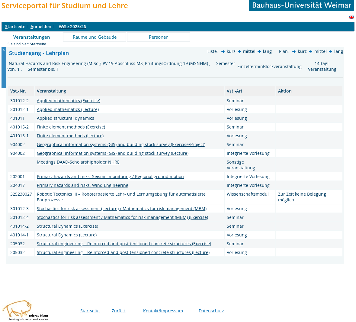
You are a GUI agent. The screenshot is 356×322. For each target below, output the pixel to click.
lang (267, 51)
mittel (249, 51)
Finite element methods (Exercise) (71, 127)
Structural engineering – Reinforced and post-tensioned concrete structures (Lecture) (123, 252)
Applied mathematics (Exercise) (68, 100)
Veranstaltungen (31, 37)
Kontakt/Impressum (163, 311)
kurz (302, 51)
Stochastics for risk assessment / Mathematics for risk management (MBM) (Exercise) (122, 217)
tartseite (15, 26)
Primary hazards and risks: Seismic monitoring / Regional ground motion (110, 176)
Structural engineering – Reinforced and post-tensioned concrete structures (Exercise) (124, 243)
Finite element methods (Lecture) (70, 135)
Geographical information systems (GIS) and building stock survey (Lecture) (112, 153)
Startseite (38, 44)
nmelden (40, 26)
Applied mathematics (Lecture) (68, 109)
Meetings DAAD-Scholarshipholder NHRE (78, 162)
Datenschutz (211, 311)
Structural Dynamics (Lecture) (67, 235)
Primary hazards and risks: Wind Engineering (82, 185)
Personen (158, 37)
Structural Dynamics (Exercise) (67, 226)
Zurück (119, 311)
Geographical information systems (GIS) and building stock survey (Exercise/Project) (121, 144)
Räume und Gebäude (95, 37)
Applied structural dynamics (65, 118)
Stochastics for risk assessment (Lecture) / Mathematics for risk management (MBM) (122, 208)
